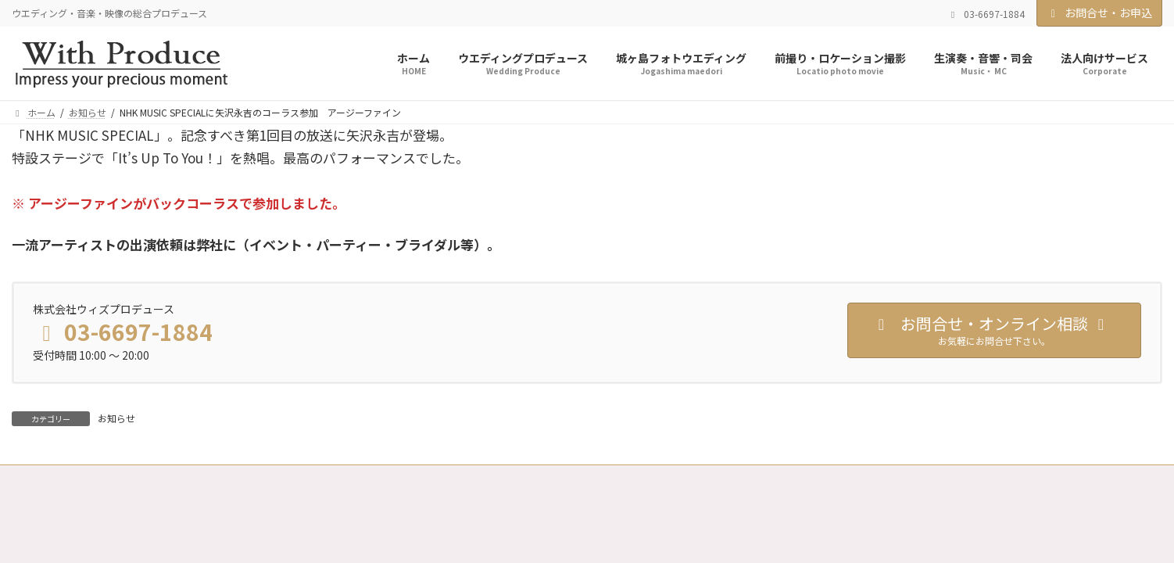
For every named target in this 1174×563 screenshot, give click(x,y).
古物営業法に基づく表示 (612, 479)
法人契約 (280, 479)
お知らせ (116, 418)
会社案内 (211, 479)
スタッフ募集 (358, 479)
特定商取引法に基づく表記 (473, 479)
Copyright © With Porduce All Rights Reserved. (587, 520)
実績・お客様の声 (123, 479)
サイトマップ (724, 479)
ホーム (41, 479)
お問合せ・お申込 (1100, 12)
